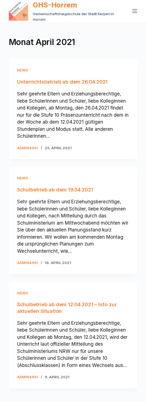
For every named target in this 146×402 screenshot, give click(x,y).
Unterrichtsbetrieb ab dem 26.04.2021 (62, 82)
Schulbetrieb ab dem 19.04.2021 (55, 190)
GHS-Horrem (55, 5)
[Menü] (134, 11)
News (22, 70)
